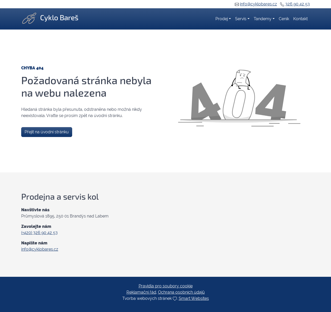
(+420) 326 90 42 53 (39, 232)
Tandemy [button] (263, 18)
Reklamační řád (141, 292)
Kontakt (300, 18)
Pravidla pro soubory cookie (166, 286)
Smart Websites (194, 298)
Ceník (284, 18)
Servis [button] (240, 18)
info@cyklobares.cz (258, 4)
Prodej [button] (221, 18)
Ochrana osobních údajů (181, 292)
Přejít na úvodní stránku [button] (47, 131)
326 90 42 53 (297, 4)
